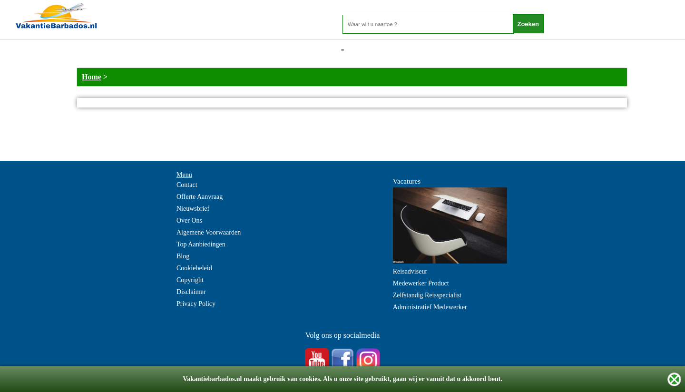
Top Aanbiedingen (200, 244)
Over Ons (189, 220)
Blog (182, 256)
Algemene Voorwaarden (208, 232)
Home (91, 77)
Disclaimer (191, 291)
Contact (186, 184)
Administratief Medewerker (430, 307)
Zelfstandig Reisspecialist (427, 295)
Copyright (190, 280)
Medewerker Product (421, 283)
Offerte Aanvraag (199, 196)
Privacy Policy (195, 303)
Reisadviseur (410, 271)
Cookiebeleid (194, 268)
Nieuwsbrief (192, 208)
